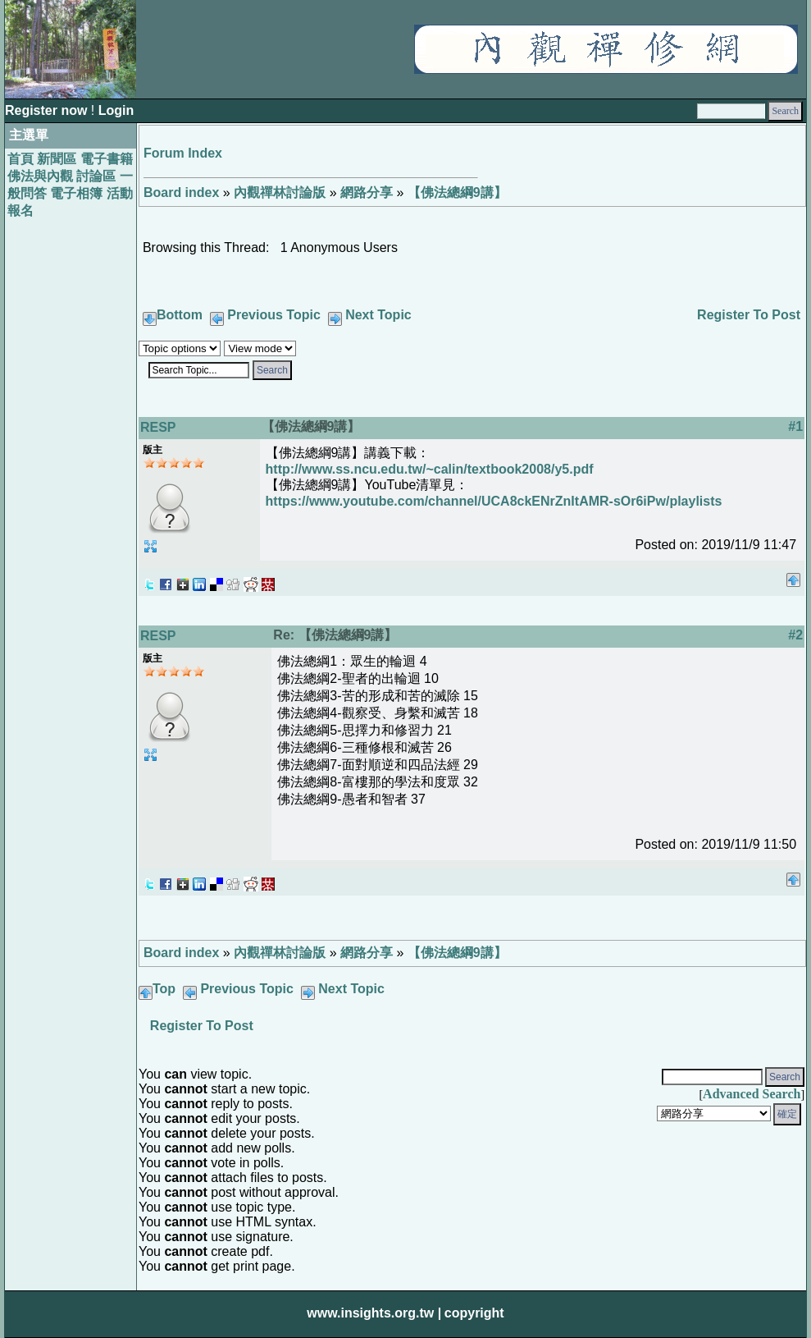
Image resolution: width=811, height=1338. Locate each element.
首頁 (20, 159)
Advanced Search (751, 1094)
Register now (48, 110)
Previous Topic (274, 315)
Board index (181, 192)
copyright (474, 1313)
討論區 (96, 176)
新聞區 (56, 159)
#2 (795, 635)
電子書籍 (106, 159)
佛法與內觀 (40, 176)
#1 (795, 426)
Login (116, 110)
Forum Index (183, 153)
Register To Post (748, 315)
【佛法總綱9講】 (457, 192)
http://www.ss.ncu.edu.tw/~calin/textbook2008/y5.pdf (430, 469)
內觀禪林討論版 (280, 192)
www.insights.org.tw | (374, 1313)
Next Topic (378, 315)
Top (164, 989)
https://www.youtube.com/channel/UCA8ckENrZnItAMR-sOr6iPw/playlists (494, 501)
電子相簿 (76, 193)
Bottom (180, 315)
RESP (158, 427)
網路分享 (366, 192)
